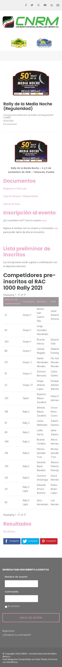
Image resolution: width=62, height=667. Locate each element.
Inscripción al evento (29, 212)
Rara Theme (41, 659)
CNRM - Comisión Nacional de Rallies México (29, 655)
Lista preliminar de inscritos (26, 251)
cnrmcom (12, 124)
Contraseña (11, 592)
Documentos (19, 181)
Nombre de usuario (16, 577)
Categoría (28, 302)
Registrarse (8, 631)
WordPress (12, 662)
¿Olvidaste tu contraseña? (16, 635)
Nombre (41, 302)
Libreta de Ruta (11, 204)
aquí (44, 221)
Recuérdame (14, 606)
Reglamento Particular (15, 189)
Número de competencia (12, 302)
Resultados (17, 523)
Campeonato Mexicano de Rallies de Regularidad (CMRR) (28, 116)
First (53, 302)
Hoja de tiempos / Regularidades (20, 196)
